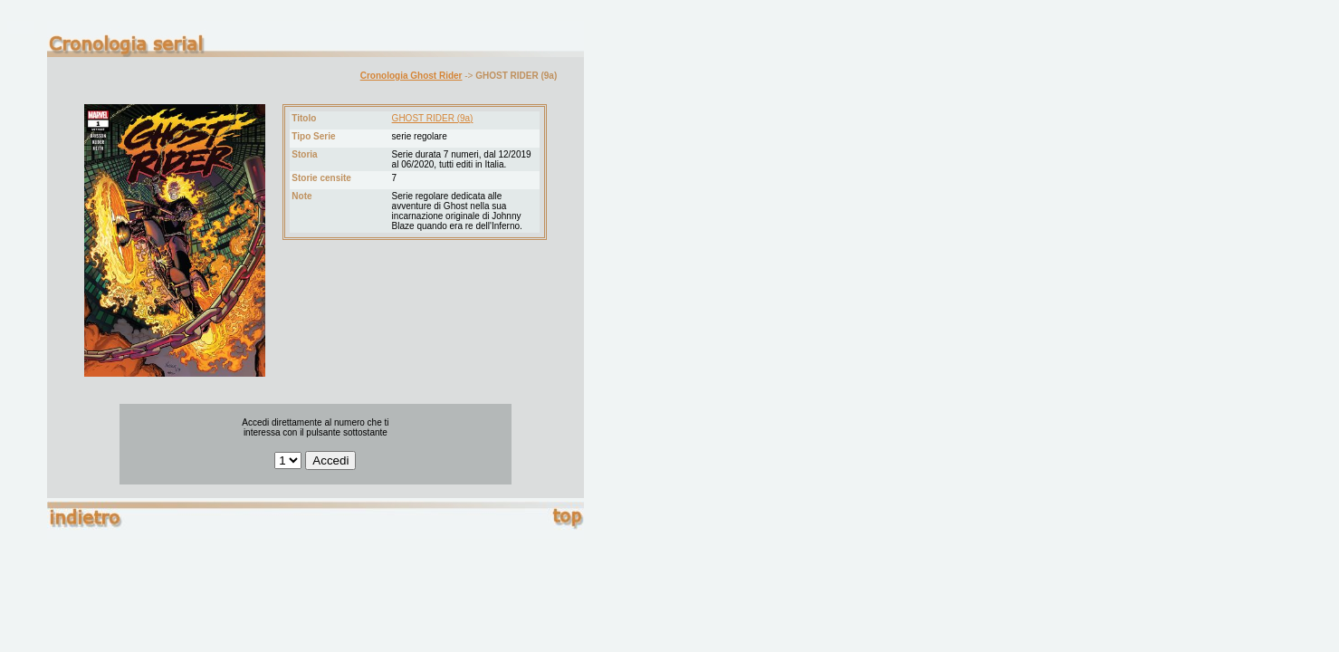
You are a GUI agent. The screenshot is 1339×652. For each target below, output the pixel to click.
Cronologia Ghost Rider (411, 76)
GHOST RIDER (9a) (432, 118)
